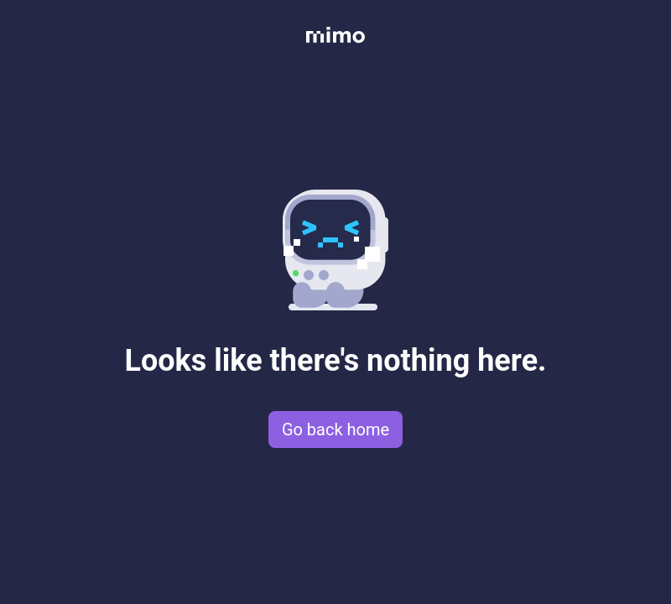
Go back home (335, 429)
